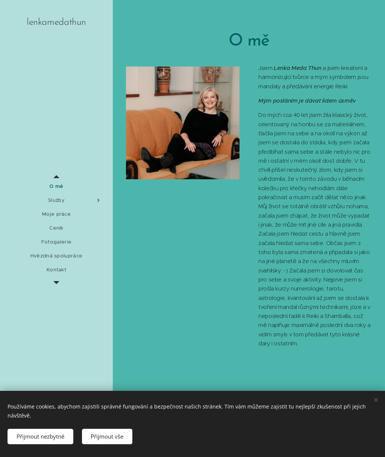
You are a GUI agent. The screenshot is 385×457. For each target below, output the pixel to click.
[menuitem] (56, 186)
